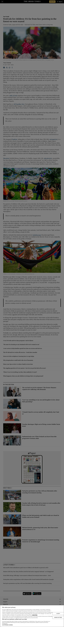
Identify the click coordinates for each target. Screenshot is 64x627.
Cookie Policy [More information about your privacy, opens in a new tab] (34, 615)
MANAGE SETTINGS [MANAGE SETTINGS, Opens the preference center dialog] (58, 617)
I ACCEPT (58, 613)
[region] (32, 616)
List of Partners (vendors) (7, 624)
